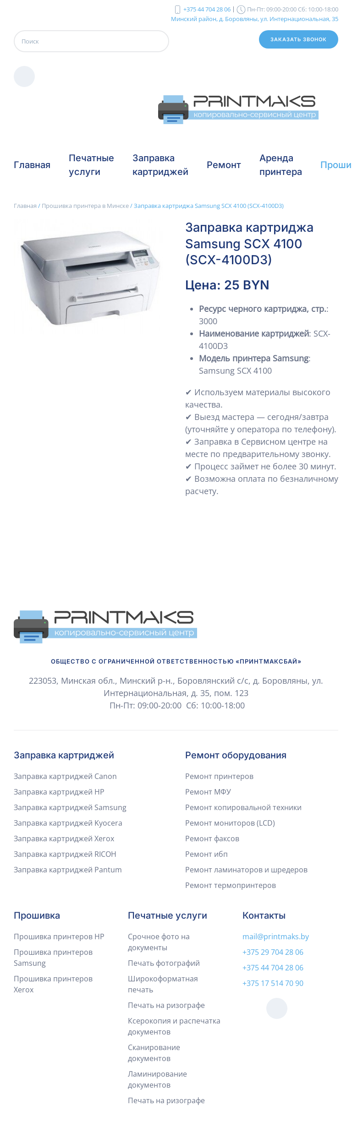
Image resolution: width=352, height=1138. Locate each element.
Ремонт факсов (212, 838)
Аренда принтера (280, 164)
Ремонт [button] (224, 164)
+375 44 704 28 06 (207, 9)
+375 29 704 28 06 (272, 952)
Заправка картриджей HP (59, 792)
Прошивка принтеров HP (59, 936)
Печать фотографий (164, 963)
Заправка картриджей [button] (160, 164)
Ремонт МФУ (208, 792)
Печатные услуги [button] (91, 164)
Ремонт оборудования (235, 755)
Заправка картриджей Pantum (68, 870)
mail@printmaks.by (275, 936)
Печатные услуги (167, 915)
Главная (32, 164)
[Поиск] (91, 41)
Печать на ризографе (166, 1005)
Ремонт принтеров (219, 776)
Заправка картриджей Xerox (64, 838)
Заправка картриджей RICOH (65, 854)
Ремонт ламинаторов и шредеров (246, 870)
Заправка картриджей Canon (65, 776)
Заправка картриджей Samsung (70, 807)
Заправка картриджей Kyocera (68, 823)
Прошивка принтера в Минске (85, 205)
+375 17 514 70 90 (272, 983)
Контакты (264, 915)
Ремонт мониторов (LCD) (230, 823)
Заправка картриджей (64, 755)
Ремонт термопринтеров (230, 885)
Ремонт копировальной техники (243, 807)
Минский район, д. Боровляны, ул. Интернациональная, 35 (254, 18)
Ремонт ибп (206, 854)
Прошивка (37, 915)
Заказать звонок (298, 39)
